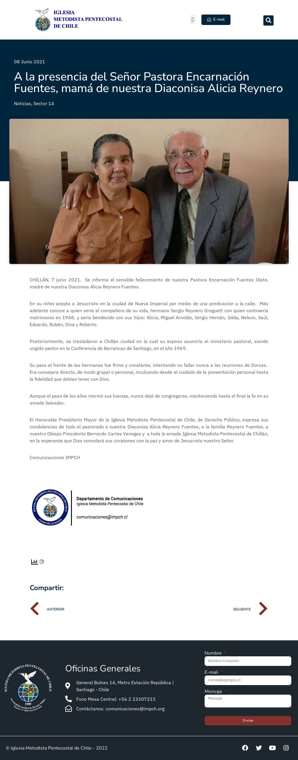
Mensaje (214, 692)
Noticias (22, 103)
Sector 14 (43, 103)
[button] (193, 19)
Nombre (214, 653)
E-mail (212, 672)
